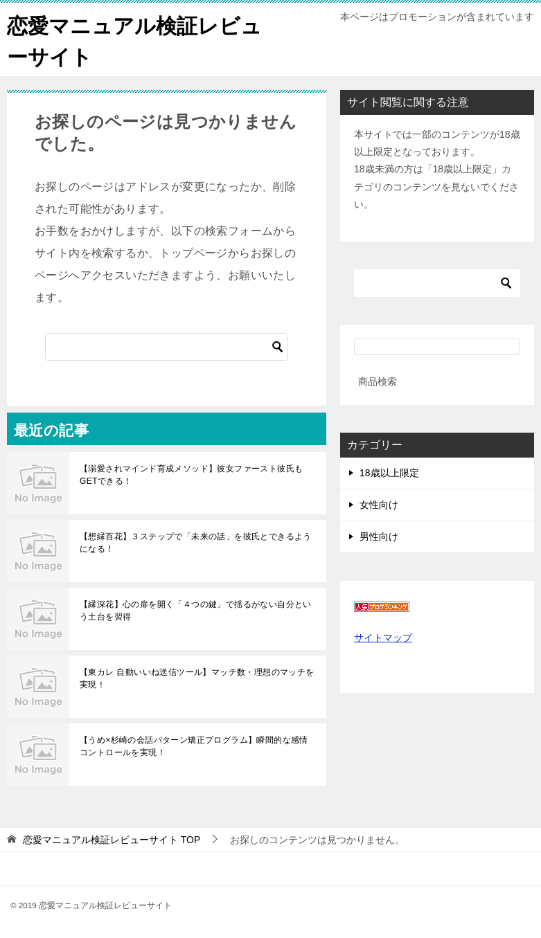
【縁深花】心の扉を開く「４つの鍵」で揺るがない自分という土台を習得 (196, 610)
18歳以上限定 (389, 472)
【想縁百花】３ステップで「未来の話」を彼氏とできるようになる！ (196, 543)
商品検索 (377, 381)
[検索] (166, 347)
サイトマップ (383, 637)
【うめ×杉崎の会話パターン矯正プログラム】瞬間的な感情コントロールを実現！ (194, 746)
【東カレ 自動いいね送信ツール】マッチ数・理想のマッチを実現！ (197, 678)
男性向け (379, 536)
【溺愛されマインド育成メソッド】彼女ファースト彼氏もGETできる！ (191, 475)
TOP (111, 839)
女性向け (379, 504)
